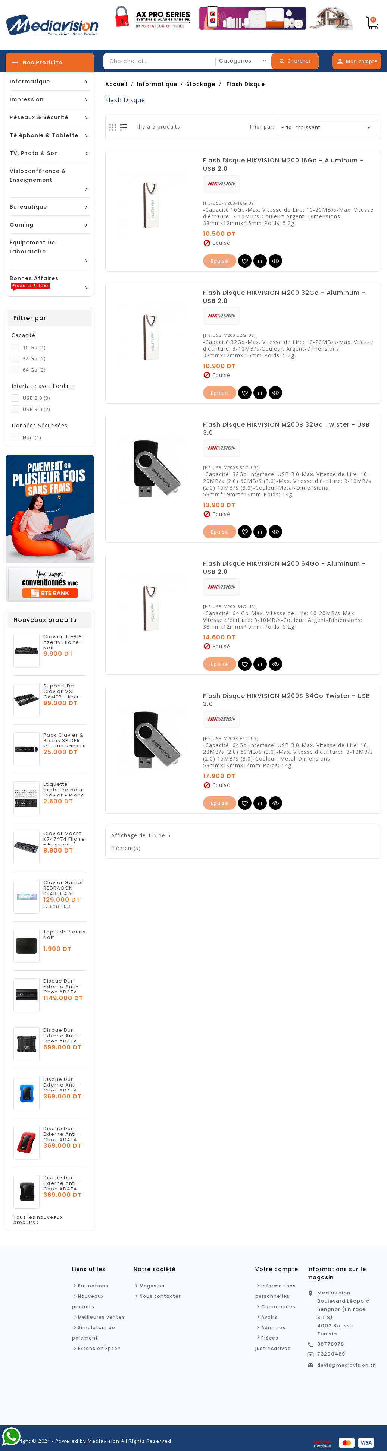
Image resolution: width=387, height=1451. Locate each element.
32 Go (34, 358)
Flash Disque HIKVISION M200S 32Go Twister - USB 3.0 (286, 429)
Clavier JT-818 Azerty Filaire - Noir (63, 642)
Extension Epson (99, 1348)
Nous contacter (160, 1296)
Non (32, 437)
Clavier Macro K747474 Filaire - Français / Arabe (64, 842)
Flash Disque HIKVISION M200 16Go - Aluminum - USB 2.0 (283, 165)
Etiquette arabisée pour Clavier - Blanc (63, 789)
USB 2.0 (36, 398)
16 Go (34, 347)
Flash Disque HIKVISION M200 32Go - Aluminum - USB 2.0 (284, 297)
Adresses (273, 1327)
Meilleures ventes (101, 1317)
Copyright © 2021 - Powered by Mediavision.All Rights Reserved (88, 1441)
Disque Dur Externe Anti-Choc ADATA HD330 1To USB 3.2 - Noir (63, 1189)
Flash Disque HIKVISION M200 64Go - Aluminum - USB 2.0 (284, 568)
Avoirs (269, 1317)
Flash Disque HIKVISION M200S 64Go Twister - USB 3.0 (286, 700)
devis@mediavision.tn (346, 1365)
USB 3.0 (36, 409)
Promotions (93, 1286)
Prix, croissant (327, 127)
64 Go (34, 369)
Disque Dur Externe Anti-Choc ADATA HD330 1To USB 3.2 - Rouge (63, 1140)
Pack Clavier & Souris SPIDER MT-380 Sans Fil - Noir (64, 743)
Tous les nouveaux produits (38, 1220)
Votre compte (276, 1269)
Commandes (278, 1306)
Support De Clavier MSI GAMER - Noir (61, 691)
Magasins (152, 1286)
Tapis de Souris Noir (64, 934)
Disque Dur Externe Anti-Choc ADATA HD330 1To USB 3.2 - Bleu (63, 1090)
